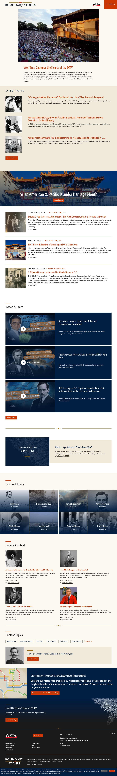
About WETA (9, 747)
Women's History (73, 526)
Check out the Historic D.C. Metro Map (46, 694)
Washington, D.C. (57, 213)
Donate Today (12, 721)
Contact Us (9, 751)
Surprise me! (33, 659)
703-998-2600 (65, 747)
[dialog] (58, 772)
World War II (51, 642)
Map (61, 744)
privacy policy (57, 773)
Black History (102, 526)
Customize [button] (104, 771)
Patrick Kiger (67, 583)
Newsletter (35, 744)
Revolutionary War (73, 504)
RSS (33, 747)
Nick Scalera (67, 620)
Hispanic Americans (43, 504)
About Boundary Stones (34, 766)
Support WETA (10, 744)
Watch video (11, 418)
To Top (112, 735)
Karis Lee (33, 229)
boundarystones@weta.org (69, 739)
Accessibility (36, 749)
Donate (39, 737)
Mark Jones (12, 620)
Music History (14, 526)
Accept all (112, 771)
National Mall (44, 526)
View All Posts (12, 158)
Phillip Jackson (13, 583)
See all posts (58, 200)
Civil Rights (63, 642)
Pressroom (8, 749)
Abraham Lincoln (102, 504)
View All (87, 642)
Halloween (14, 504)
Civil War (39, 642)
